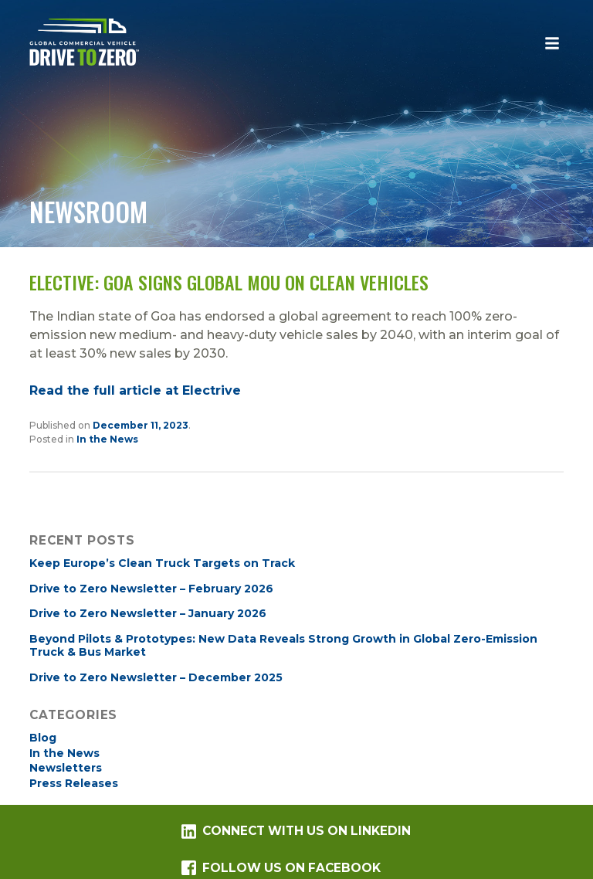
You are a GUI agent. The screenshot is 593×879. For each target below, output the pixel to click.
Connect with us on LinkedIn (295, 831)
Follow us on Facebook (280, 867)
